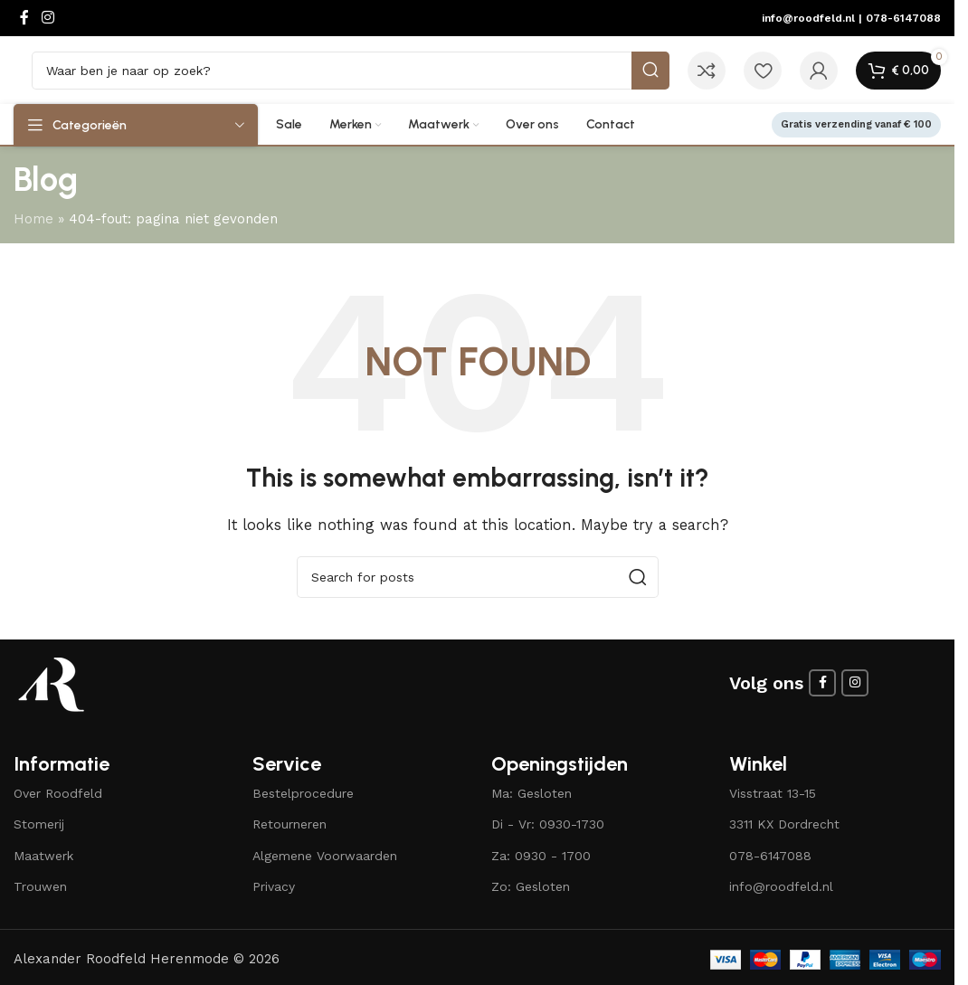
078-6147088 (903, 18)
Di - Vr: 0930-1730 (547, 824)
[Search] (350, 71)
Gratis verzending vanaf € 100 (856, 124)
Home (33, 219)
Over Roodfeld (58, 793)
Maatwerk (43, 855)
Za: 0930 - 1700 (541, 855)
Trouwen (40, 886)
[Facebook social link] (24, 18)
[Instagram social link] (47, 18)
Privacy (273, 886)
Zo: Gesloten (530, 886)
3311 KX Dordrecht (784, 824)
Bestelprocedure (303, 793)
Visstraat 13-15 (772, 793)
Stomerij (39, 824)
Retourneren (289, 824)
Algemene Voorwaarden (324, 855)
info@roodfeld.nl (808, 18)
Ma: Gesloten (531, 793)
